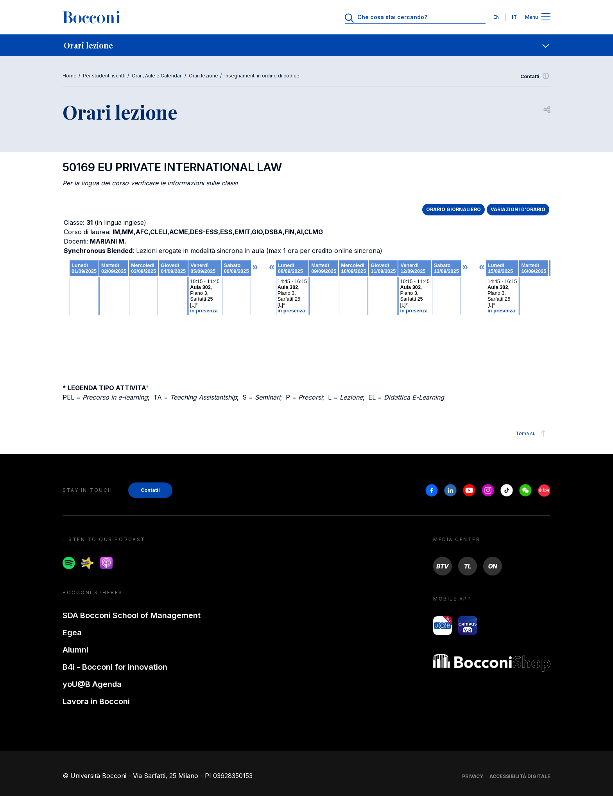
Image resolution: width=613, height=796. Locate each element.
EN (496, 17)
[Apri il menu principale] (545, 17)
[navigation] (306, 45)
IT (514, 17)
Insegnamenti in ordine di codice (261, 76)
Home (70, 76)
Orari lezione (203, 76)
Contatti (535, 76)
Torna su (532, 433)
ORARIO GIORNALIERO (453, 209)
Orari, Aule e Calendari (157, 76)
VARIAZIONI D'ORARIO (518, 209)
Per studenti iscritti (104, 76)
